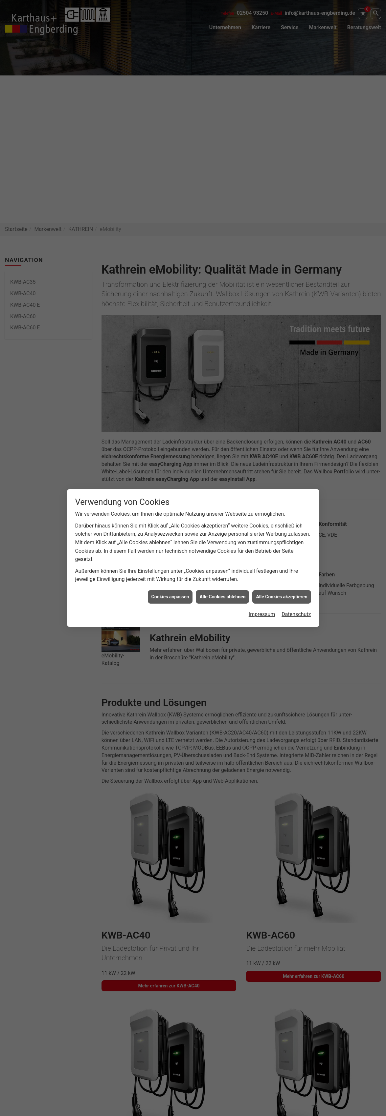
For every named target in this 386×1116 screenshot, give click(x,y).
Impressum (262, 614)
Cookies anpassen (170, 596)
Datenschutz (296, 614)
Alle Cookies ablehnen (222, 596)
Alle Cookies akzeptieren (281, 596)
